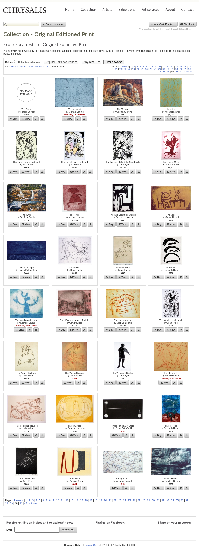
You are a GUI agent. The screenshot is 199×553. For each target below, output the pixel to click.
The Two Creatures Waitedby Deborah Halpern (123, 216)
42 (181, 71)
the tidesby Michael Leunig (171, 110)
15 (181, 66)
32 (172, 69)
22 (129, 69)
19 (116, 69)
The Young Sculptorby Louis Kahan (74, 374)
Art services (150, 9)
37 (159, 71)
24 (138, 69)
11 (163, 66)
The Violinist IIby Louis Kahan (122, 268)
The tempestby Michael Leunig (75, 110)
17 (189, 66)
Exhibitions (127, 9)
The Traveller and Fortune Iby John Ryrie (26, 163)
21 (125, 69)
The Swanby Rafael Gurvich (26, 110)
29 (159, 69)
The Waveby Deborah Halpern (171, 268)
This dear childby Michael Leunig (171, 374)
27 (151, 69)
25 (142, 69)
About (170, 9)
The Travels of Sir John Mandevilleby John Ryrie (123, 163)
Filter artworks (113, 62)
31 (168, 69)
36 (189, 69)
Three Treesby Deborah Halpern (171, 427)
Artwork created (42, 66)
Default (14, 66)
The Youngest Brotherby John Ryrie (122, 374)
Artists (107, 9)
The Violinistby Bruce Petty (74, 268)
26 (146, 69)
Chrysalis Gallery (26, 11)
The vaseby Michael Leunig (171, 216)
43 (185, 71)
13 (172, 66)
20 (120, 69)
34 (181, 69)
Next (189, 71)
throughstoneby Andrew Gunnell (122, 479)
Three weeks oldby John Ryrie (26, 479)
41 (177, 71)
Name (23, 66)
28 (155, 69)
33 (176, 69)
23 (133, 69)
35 (185, 69)
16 (185, 66)
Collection (88, 9)
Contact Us (90, 545)
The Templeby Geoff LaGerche (122, 110)
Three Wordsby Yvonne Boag (74, 479)
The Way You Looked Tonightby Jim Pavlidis (74, 321)
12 (168, 66)
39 (168, 71)
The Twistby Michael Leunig (75, 216)
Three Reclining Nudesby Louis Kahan (26, 427)
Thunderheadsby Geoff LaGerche (171, 479)
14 (176, 66)
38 (164, 71)
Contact (187, 9)
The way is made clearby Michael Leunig (26, 321)
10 (159, 66)
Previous (124, 66)
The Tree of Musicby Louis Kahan (171, 163)
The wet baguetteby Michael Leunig (123, 321)
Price (30, 66)
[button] (53, 24)
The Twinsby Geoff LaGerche (26, 216)
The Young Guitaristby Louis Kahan (26, 374)
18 (112, 69)
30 (163, 69)
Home (69, 9)
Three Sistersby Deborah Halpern (75, 427)
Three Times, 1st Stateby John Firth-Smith (122, 427)
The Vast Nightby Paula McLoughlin (26, 268)
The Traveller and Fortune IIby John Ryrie (74, 163)
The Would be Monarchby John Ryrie (170, 321)
